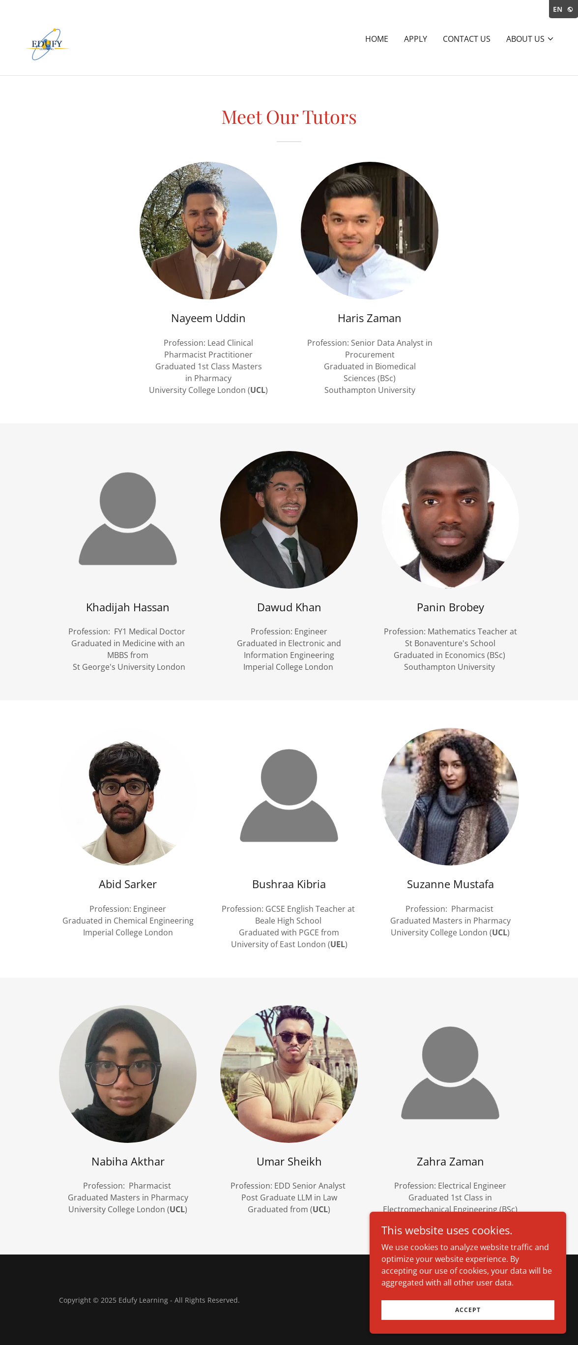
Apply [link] (415, 38)
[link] (52, 36)
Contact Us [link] (467, 38)
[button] (530, 39)
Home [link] (376, 38)
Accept (468, 1310)
